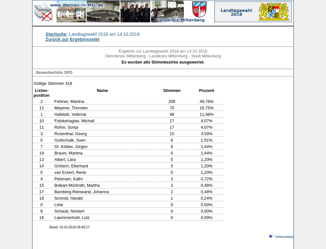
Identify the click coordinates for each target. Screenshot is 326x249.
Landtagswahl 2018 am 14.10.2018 (92, 34)
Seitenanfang (280, 236)
